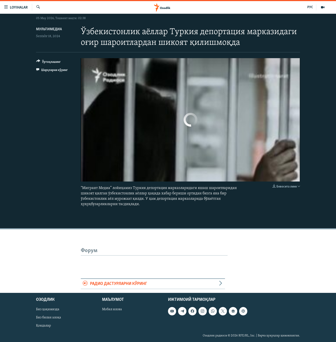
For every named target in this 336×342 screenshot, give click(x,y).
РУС (310, 7)
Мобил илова (112, 309)
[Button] (48, 62)
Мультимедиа (49, 29)
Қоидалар (43, 326)
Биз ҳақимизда (47, 309)
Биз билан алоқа (48, 317)
